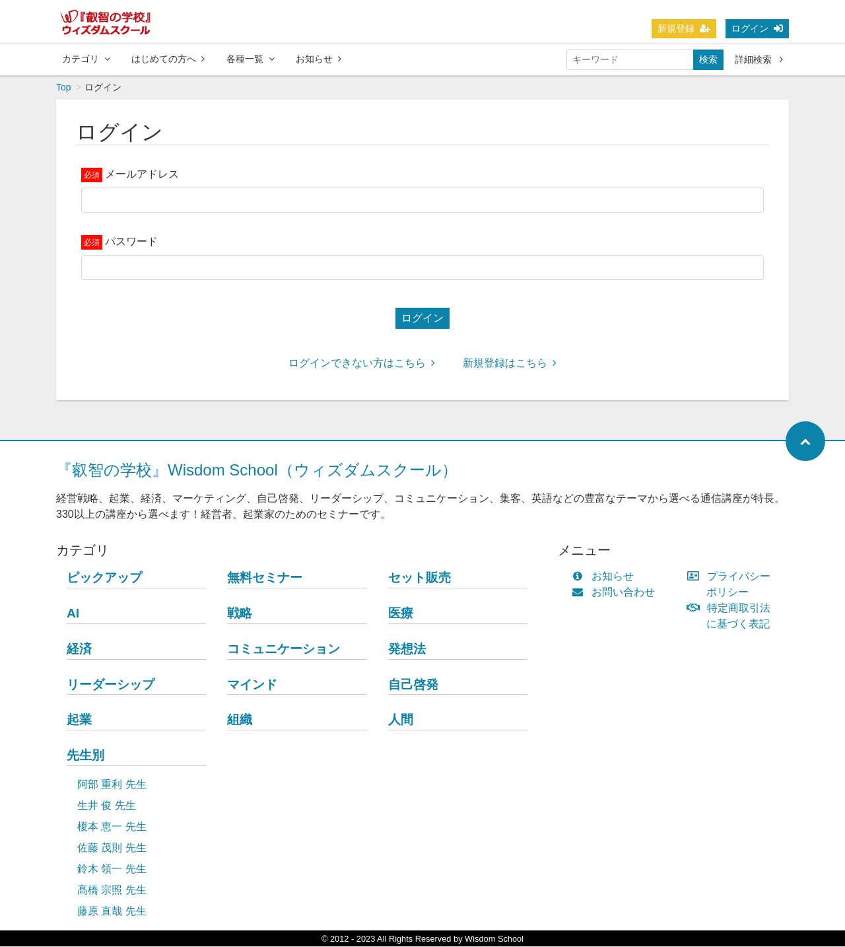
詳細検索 (759, 59)
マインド (252, 685)
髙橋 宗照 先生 (112, 890)
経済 (79, 649)
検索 (708, 59)
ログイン (757, 28)
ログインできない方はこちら (361, 363)
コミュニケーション (283, 649)
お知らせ (318, 58)
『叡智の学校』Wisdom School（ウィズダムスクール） (256, 470)
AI (73, 614)
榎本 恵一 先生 (112, 827)
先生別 (85, 756)
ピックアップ (104, 578)
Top (63, 88)
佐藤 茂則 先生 (112, 848)
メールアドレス (142, 174)
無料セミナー (264, 578)
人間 (400, 720)
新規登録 (684, 28)
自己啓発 (413, 685)
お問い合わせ (616, 592)
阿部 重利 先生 (112, 784)
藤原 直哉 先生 (112, 911)
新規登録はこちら (510, 363)
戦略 (239, 614)
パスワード (131, 242)
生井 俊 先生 (106, 806)
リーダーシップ (110, 685)
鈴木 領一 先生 (112, 869)
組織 (239, 720)
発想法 (407, 649)
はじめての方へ (168, 58)
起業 (79, 720)
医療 (400, 614)
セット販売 (419, 578)
